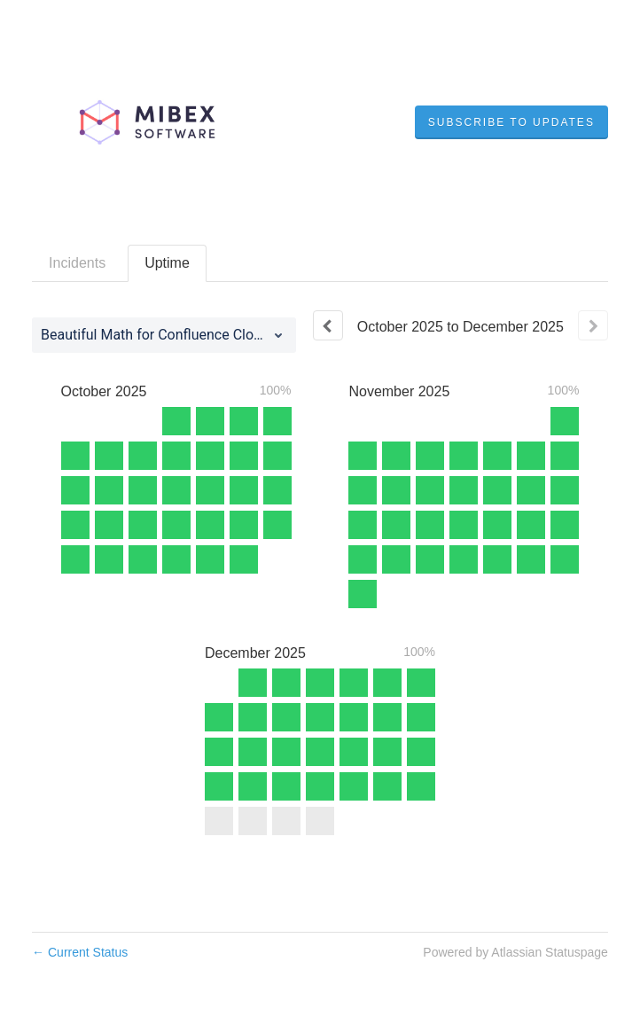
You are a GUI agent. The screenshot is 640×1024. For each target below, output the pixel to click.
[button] (511, 122)
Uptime (167, 262)
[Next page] (593, 325)
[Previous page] (328, 325)
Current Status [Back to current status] (80, 952)
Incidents (77, 262)
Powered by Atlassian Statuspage (515, 952)
